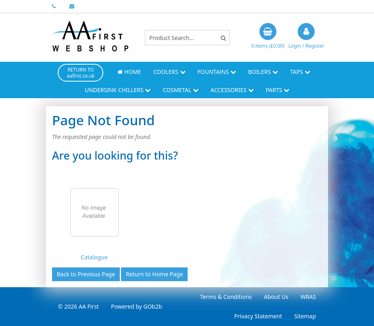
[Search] (223, 37)
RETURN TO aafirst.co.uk (80, 72)
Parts (278, 90)
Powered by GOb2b (136, 306)
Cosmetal (180, 90)
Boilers (263, 72)
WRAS (308, 297)
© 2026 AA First (78, 306)
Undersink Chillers (117, 90)
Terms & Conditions (226, 297)
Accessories (232, 90)
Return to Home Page (154, 274)
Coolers (169, 72)
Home (129, 72)
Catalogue (94, 257)
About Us (276, 297)
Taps (300, 72)
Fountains (217, 72)
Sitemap (305, 316)
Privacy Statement (258, 316)
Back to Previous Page (86, 274)
